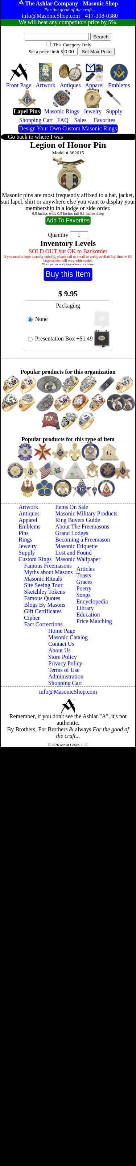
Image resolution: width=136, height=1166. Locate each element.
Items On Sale (71, 507)
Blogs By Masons (44, 605)
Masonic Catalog (68, 637)
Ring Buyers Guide (77, 520)
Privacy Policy (65, 663)
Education (88, 614)
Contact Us (61, 644)
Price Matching (94, 621)
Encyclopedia (92, 601)
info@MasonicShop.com (68, 692)
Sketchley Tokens (44, 592)
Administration (65, 676)
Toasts (84, 575)
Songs (84, 595)
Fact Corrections (43, 624)
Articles (86, 569)
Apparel (27, 520)
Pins (23, 533)
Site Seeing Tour (43, 585)
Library (85, 608)
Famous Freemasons (47, 566)
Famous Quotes (42, 598)
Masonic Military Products (86, 513)
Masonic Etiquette (76, 546)
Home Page (61, 631)
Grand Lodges (71, 533)
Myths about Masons (48, 572)
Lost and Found (73, 552)
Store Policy (62, 657)
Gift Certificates (43, 611)
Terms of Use (63, 670)
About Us (59, 650)
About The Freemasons (82, 526)
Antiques (29, 513)
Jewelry (27, 546)
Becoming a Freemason (82, 539)
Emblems (29, 526)
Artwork (28, 507)
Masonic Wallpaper (77, 559)
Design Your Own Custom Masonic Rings (68, 128)
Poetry (84, 588)
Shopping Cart (65, 683)
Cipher (32, 618)
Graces (84, 582)
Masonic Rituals (43, 579)
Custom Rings (34, 559)
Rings (25, 539)
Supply (26, 552)
